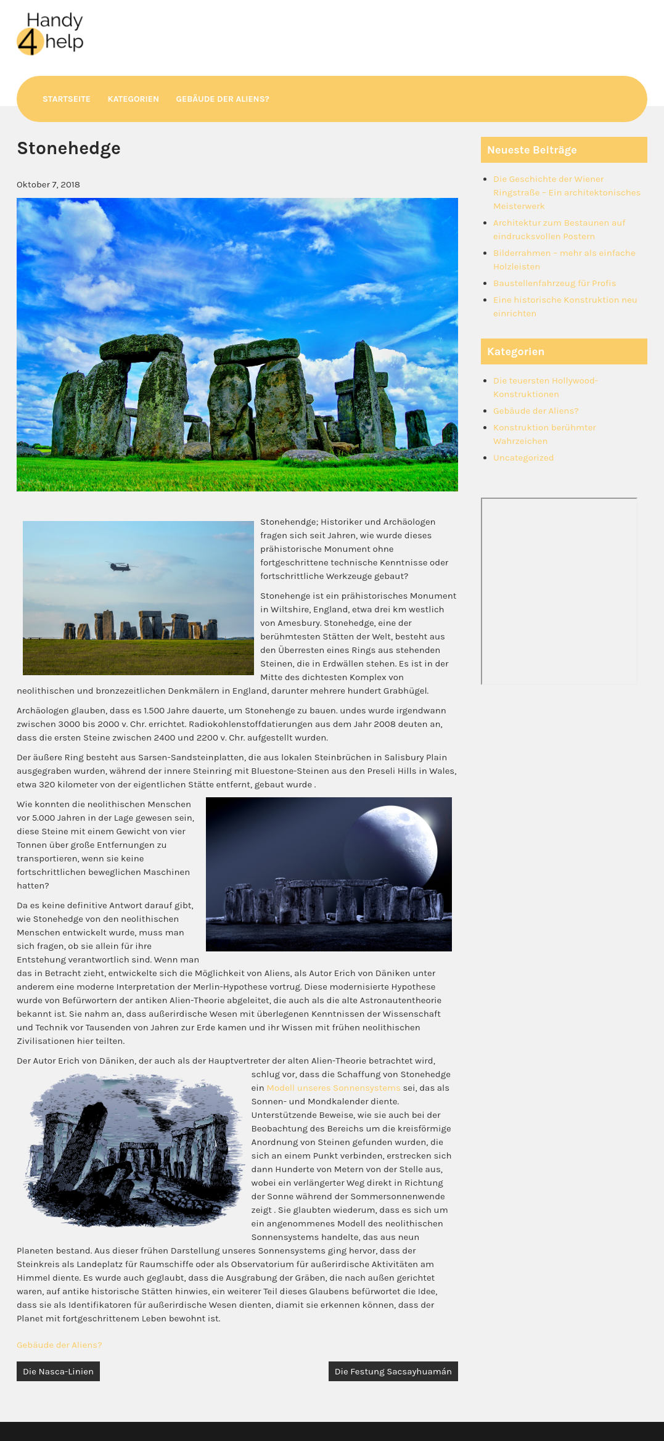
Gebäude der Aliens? (222, 99)
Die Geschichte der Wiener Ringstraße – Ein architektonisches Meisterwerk (567, 192)
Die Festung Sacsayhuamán (393, 1371)
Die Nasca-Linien (58, 1371)
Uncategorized (523, 457)
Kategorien (133, 99)
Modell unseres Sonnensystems (333, 1087)
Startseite (67, 99)
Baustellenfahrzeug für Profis (554, 283)
